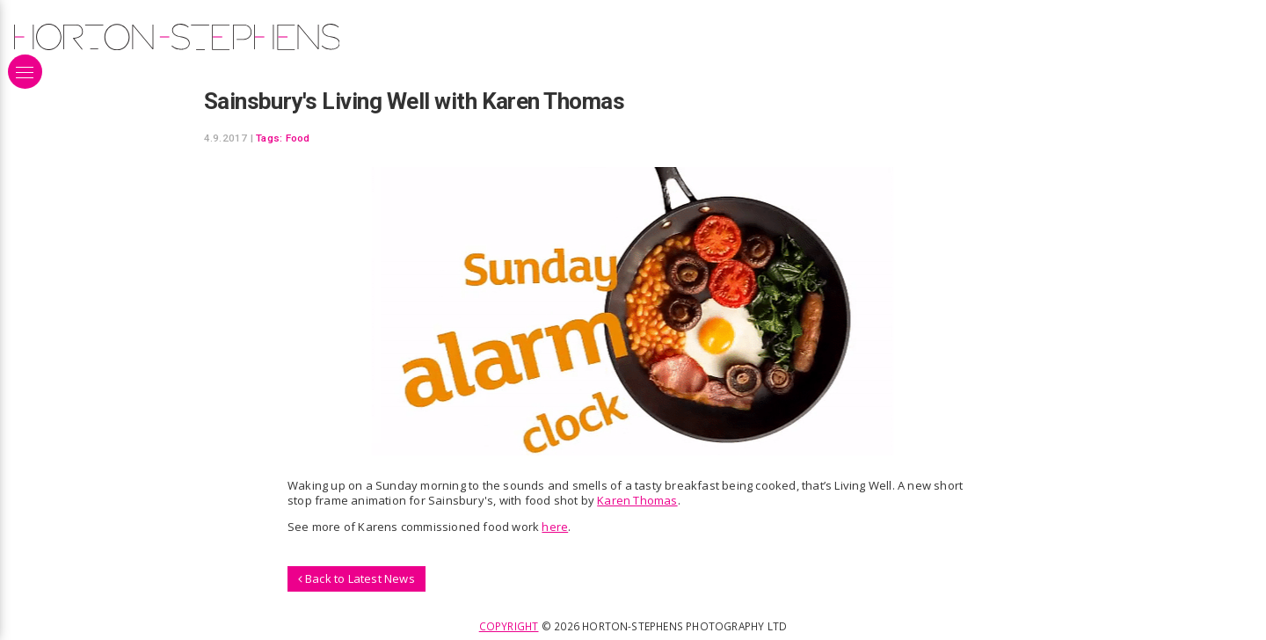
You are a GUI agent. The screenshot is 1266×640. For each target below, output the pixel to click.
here (555, 527)
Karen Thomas (637, 500)
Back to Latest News (356, 578)
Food (298, 138)
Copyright (509, 626)
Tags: (269, 138)
